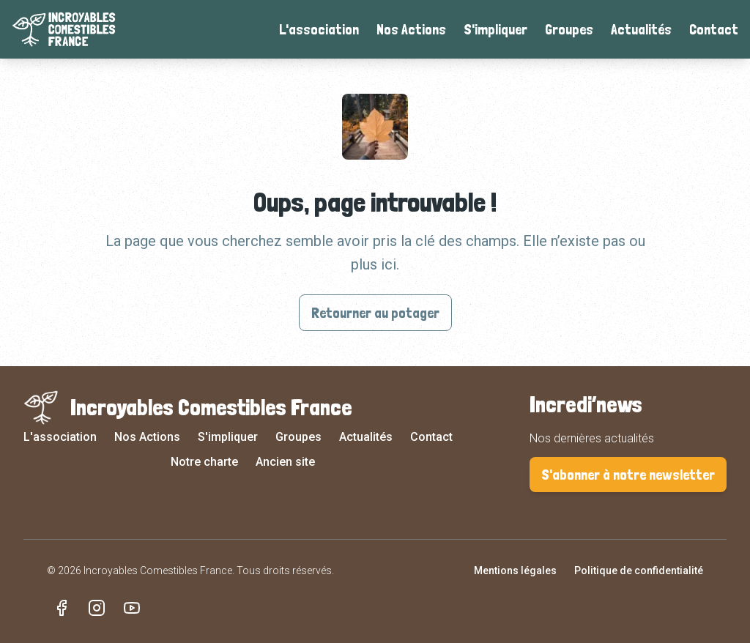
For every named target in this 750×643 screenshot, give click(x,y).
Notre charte (204, 462)
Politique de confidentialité (638, 570)
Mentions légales (515, 570)
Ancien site (285, 462)
